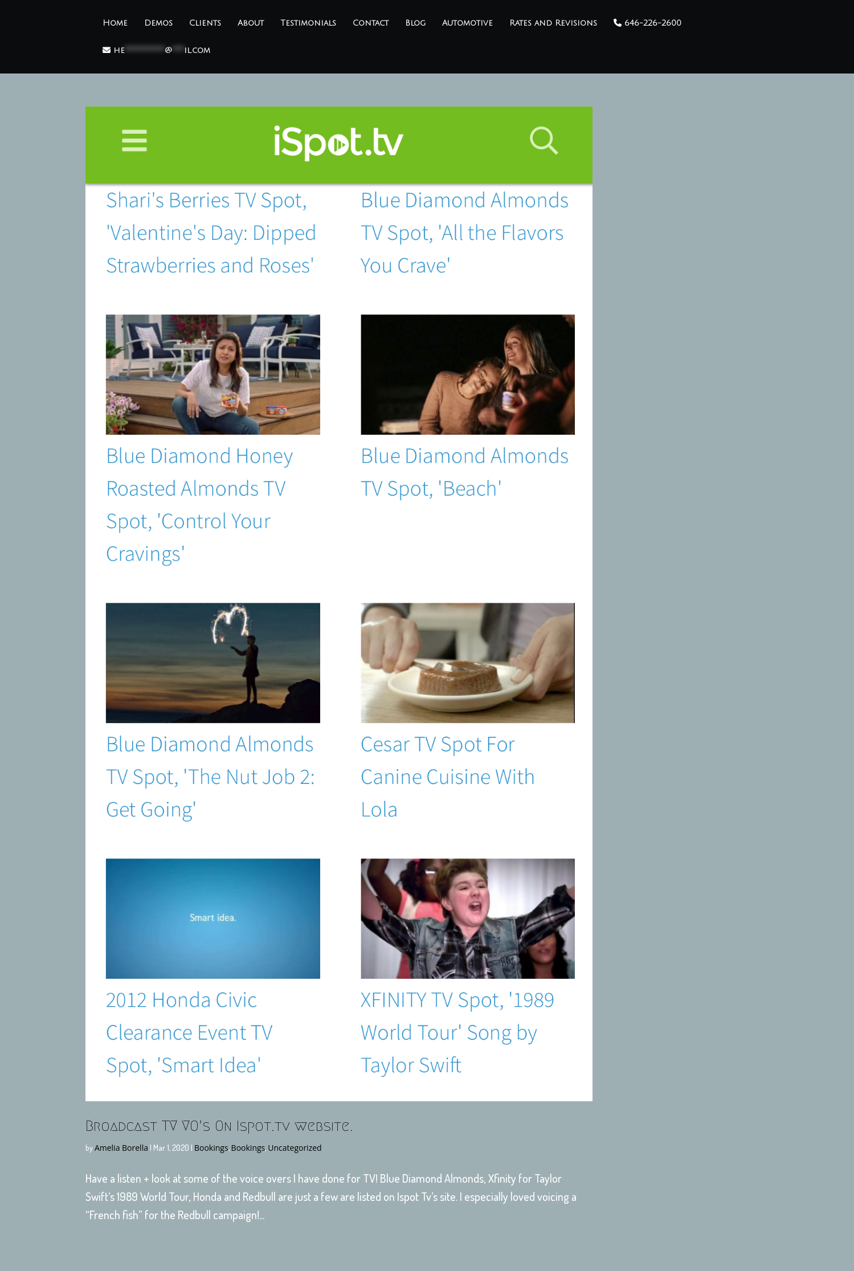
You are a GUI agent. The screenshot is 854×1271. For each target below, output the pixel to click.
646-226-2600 (647, 23)
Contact (371, 23)
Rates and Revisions (553, 23)
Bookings (211, 1147)
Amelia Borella (121, 1147)
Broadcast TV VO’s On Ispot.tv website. (219, 1126)
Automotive (467, 23)
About (251, 23)
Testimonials (308, 23)
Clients (205, 23)
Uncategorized (294, 1147)
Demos (158, 23)
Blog (415, 23)
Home (115, 23)
